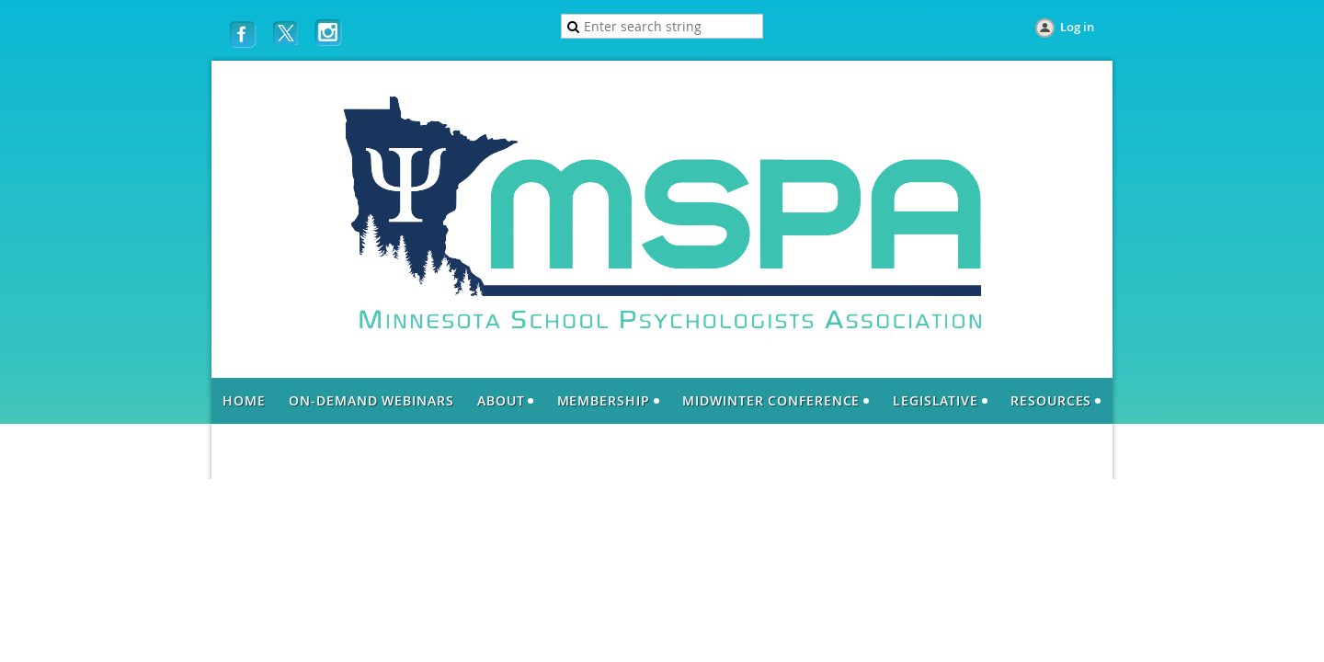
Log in (1077, 26)
